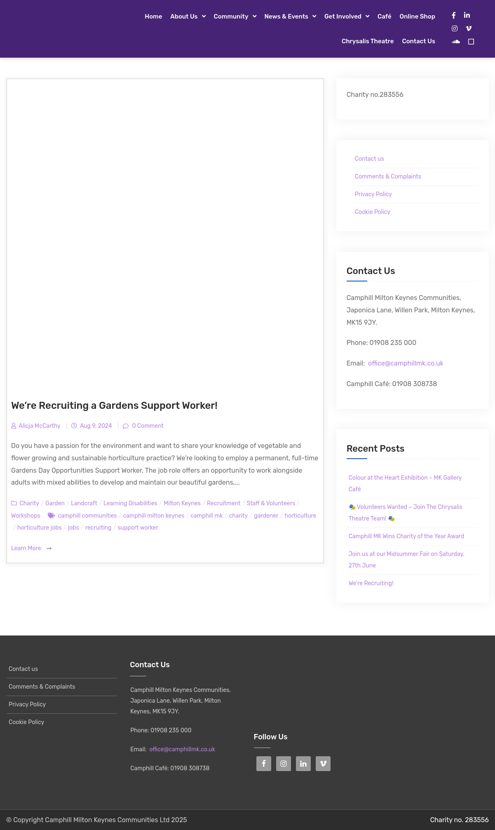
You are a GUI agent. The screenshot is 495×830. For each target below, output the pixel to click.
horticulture (300, 515)
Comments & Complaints (388, 176)
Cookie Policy (372, 212)
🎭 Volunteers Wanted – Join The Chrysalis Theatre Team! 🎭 (405, 513)
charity (238, 515)
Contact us (418, 41)
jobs (73, 527)
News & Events (287, 16)
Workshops (25, 515)
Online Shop (417, 16)
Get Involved (342, 16)
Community (231, 16)
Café (385, 16)
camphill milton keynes (154, 515)
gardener (266, 515)
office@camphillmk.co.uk (405, 363)
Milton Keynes (182, 503)
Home (153, 16)
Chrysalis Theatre (368, 41)
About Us (183, 16)
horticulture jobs (39, 527)
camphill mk (206, 515)
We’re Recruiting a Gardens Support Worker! (114, 405)
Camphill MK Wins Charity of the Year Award (407, 536)
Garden (55, 503)
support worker (137, 527)
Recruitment (223, 503)
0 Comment (147, 425)
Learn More (31, 548)
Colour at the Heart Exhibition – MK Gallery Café (405, 483)
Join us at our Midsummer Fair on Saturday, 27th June (407, 560)
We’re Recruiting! (371, 583)
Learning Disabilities (130, 503)
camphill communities (87, 515)
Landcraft (84, 503)
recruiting (98, 527)
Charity (29, 503)
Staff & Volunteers (270, 503)
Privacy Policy (373, 194)
